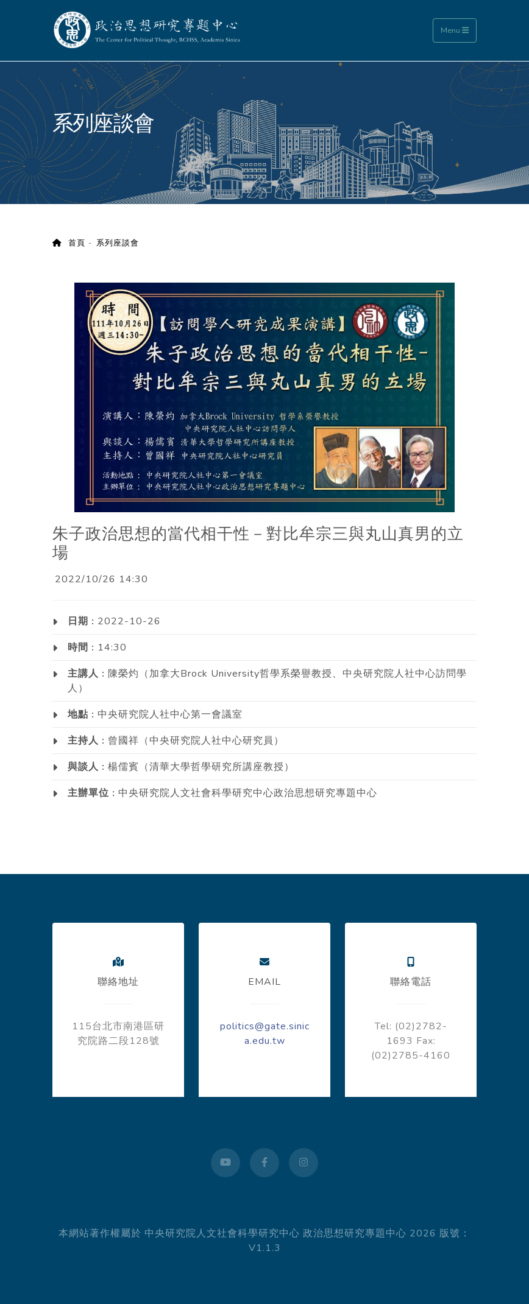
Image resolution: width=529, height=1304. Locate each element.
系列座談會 (117, 243)
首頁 (68, 243)
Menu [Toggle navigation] (455, 30)
